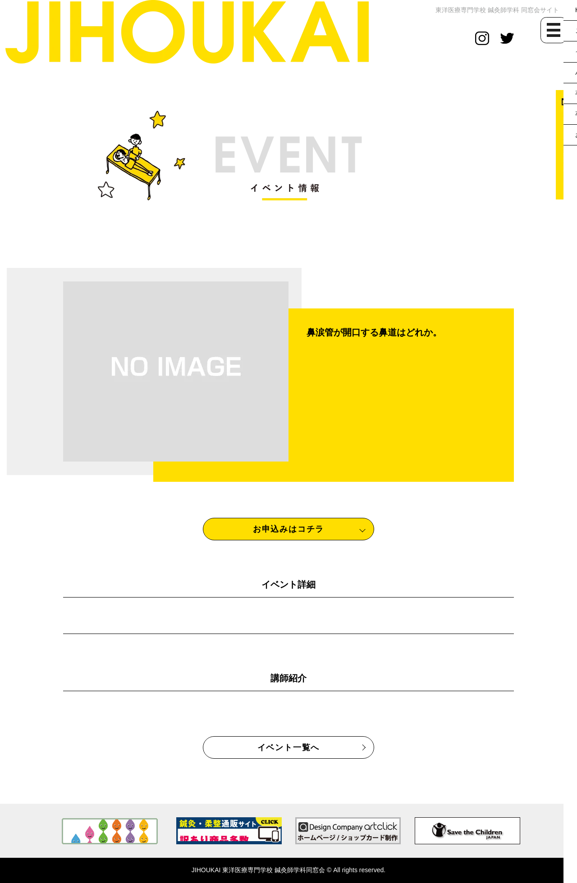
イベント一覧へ (288, 747)
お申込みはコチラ (288, 529)
